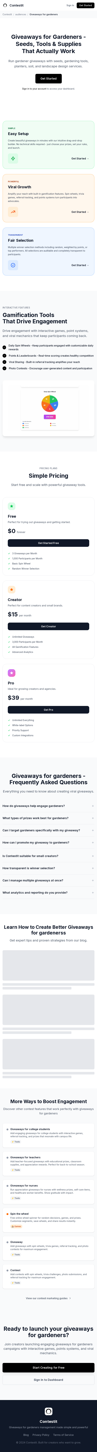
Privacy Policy (41, 1434)
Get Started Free (48, 543)
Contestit (7, 14)
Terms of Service (63, 1434)
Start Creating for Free (48, 1367)
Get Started (85, 5)
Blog (26, 1434)
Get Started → (80, 158)
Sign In (70, 5)
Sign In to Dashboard (48, 1379)
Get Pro (48, 709)
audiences (20, 14)
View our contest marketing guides (48, 1298)
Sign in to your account (34, 88)
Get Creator (48, 626)
